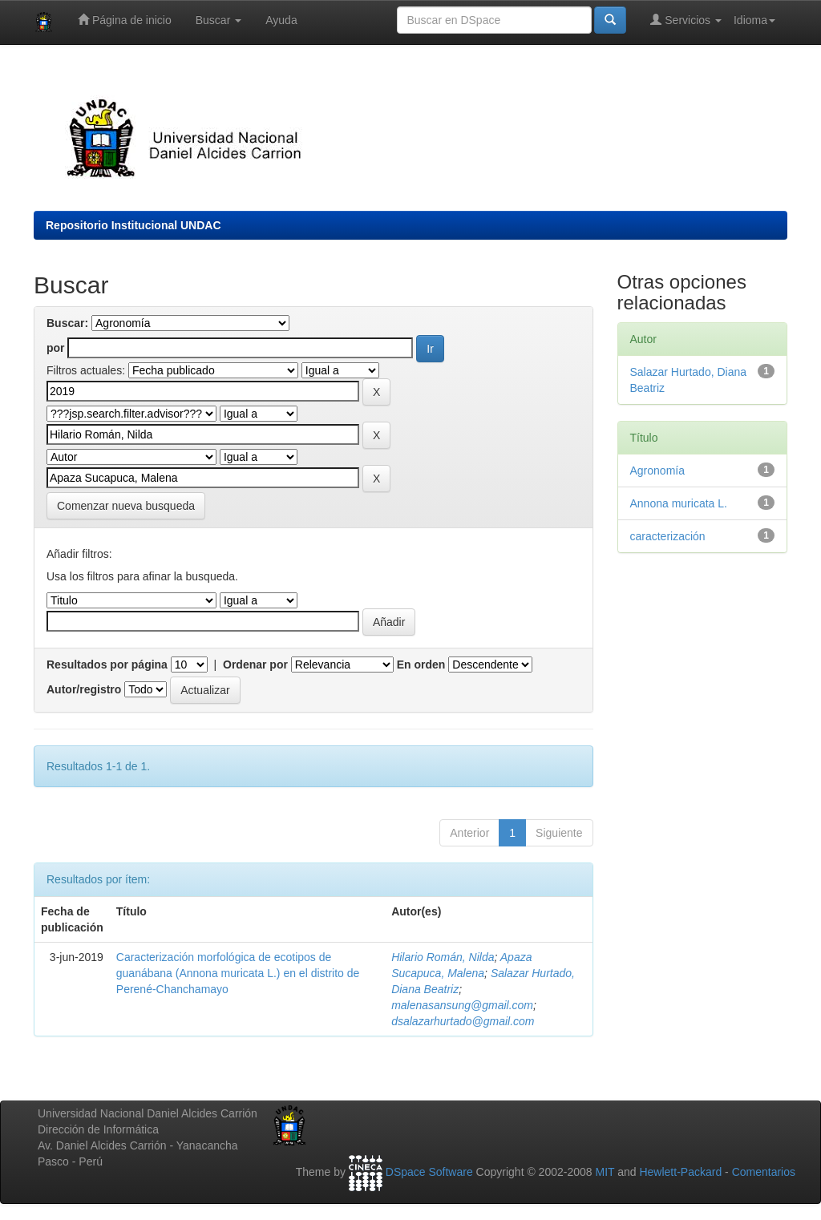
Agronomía (657, 470)
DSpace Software (429, 1172)
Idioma (754, 20)
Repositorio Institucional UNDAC (133, 225)
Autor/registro (84, 689)
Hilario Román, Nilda (442, 957)
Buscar (218, 20)
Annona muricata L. (678, 503)
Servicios (686, 19)
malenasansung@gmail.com (462, 1005)
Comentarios (763, 1172)
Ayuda (281, 20)
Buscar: (67, 323)
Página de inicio (125, 19)
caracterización (668, 536)
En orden (421, 664)
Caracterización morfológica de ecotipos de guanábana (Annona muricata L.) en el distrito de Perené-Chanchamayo (238, 973)
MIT (604, 1172)
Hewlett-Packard (680, 1172)
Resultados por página (107, 664)
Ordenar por (255, 664)
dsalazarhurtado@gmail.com (462, 1021)
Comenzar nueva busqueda (126, 505)
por (56, 347)
